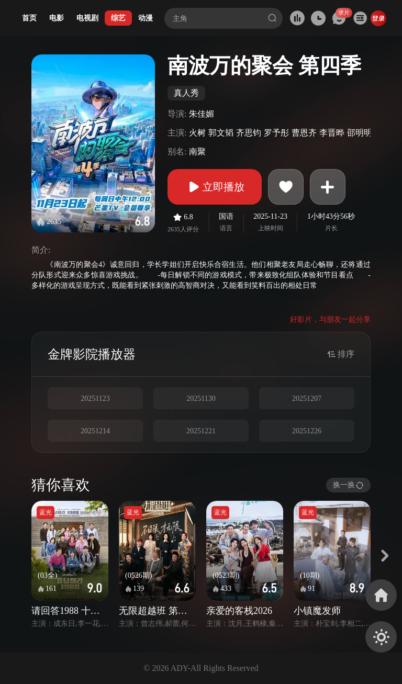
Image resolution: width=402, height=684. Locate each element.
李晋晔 (331, 132)
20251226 (306, 431)
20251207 (306, 398)
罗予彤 (276, 132)
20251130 (200, 398)
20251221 (201, 431)
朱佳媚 (201, 113)
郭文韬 (220, 132)
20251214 (95, 431)
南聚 (197, 151)
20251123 (95, 398)
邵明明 (359, 132)
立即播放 (214, 187)
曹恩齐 (304, 132)
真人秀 (186, 92)
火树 (197, 132)
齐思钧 (248, 132)
